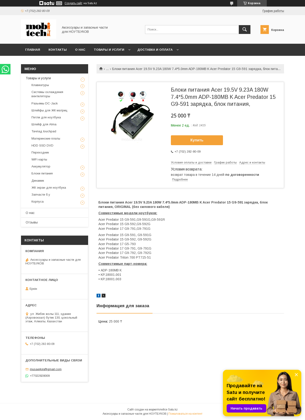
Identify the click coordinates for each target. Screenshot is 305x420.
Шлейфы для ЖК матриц (49, 110)
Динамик (37, 180)
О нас (80, 49)
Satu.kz (173, 409)
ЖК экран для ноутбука (48, 187)
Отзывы (32, 222)
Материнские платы (45, 138)
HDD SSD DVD (42, 145)
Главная (32, 49)
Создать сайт (73, 3)
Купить (197, 140)
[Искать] (244, 29)
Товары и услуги (109, 49)
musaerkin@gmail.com (46, 369)
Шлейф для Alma (43, 124)
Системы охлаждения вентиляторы (47, 94)
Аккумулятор (40, 166)
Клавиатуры (40, 85)
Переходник (40, 152)
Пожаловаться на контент (185, 413)
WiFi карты (39, 159)
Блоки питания (42, 173)
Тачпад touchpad (43, 131)
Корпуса (37, 201)
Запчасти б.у (40, 194)
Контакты (58, 49)
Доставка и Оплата (155, 49)
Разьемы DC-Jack (44, 103)
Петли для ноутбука (46, 117)
